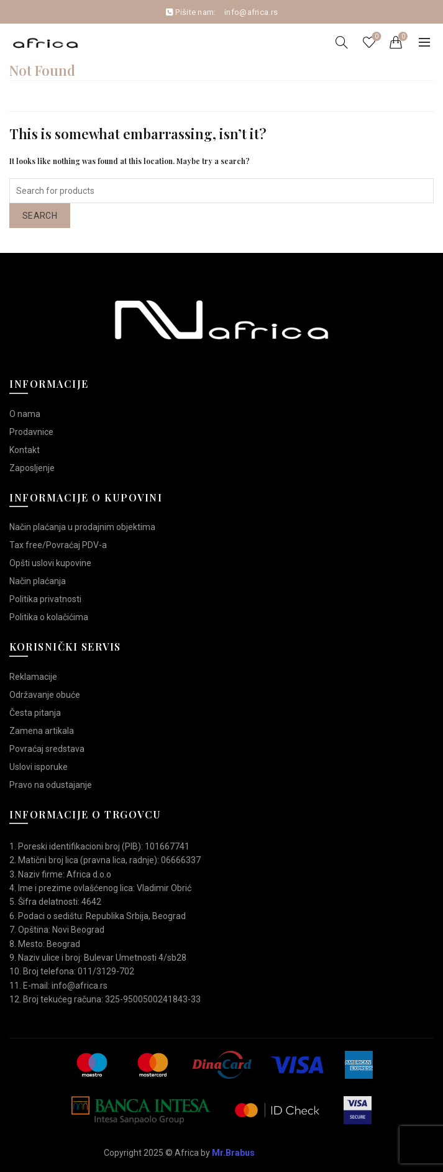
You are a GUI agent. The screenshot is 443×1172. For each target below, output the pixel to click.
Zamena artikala (41, 731)
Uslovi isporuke (38, 767)
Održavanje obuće (44, 695)
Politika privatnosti (45, 599)
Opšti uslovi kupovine (50, 563)
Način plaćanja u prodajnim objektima (82, 527)
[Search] (342, 42)
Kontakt (24, 450)
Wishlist (375, 37)
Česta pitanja (35, 713)
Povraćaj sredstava (46, 749)
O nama (24, 414)
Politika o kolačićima (48, 617)
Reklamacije (33, 677)
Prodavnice (31, 432)
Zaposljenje (32, 468)
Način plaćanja (37, 581)
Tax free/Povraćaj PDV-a (58, 545)
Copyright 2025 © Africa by (179, 1153)
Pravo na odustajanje (50, 785)
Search (39, 216)
